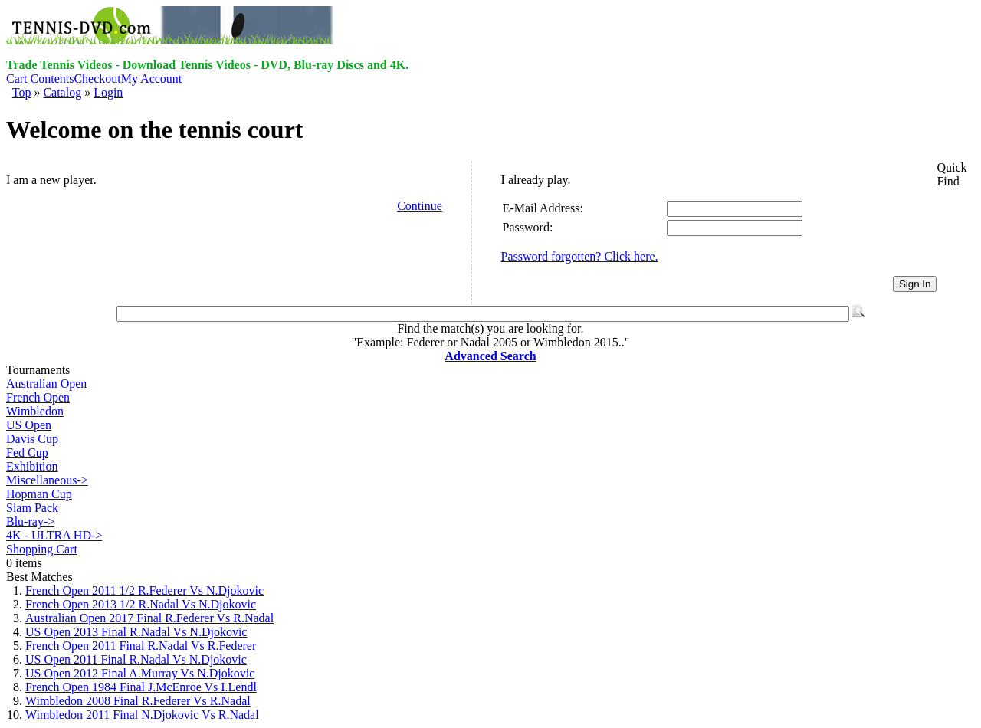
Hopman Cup (39, 493)
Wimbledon (35, 411)
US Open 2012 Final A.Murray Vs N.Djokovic (139, 673)
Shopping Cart (41, 549)
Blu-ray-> (30, 521)
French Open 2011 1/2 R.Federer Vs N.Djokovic (144, 590)
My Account (151, 78)
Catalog (62, 92)
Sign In (915, 284)
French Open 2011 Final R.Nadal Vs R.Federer (140, 645)
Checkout (97, 78)
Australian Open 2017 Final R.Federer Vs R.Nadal (149, 618)
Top (21, 92)
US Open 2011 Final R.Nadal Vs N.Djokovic (136, 659)
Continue (419, 205)
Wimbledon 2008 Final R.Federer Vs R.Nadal (138, 700)
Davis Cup (32, 438)
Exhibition (32, 466)
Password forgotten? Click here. (579, 256)
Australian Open (46, 383)
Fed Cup (27, 452)
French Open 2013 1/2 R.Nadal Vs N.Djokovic (140, 604)
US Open (28, 424)
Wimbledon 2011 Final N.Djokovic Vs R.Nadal (142, 714)
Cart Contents (40, 78)
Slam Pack (32, 507)
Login (108, 92)
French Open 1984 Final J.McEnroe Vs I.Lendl (141, 687)
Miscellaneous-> (47, 480)
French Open (38, 397)
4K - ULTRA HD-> (54, 535)
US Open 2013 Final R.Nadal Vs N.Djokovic (136, 631)
